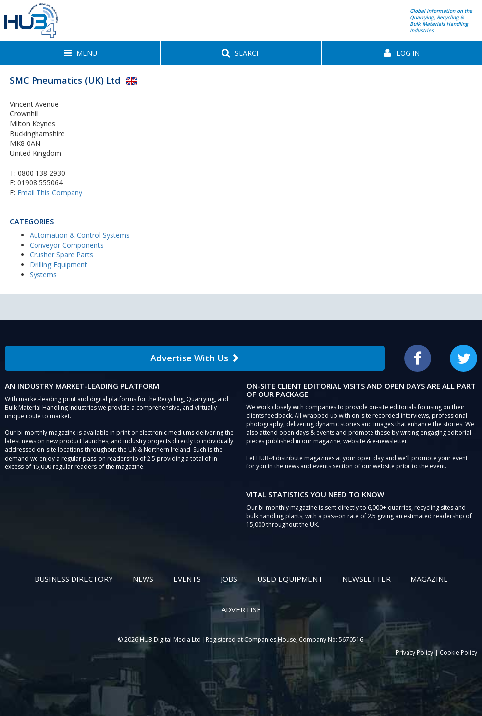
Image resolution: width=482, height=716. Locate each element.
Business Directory (74, 579)
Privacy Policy (414, 652)
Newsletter (366, 579)
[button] (80, 53)
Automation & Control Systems (80, 235)
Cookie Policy (458, 652)
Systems (43, 274)
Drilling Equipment (58, 264)
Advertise (241, 609)
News (143, 579)
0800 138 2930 (41, 173)
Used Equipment (290, 579)
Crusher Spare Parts (61, 254)
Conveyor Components (67, 245)
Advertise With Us (194, 358)
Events (187, 579)
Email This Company (49, 192)
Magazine (429, 579)
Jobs (229, 579)
